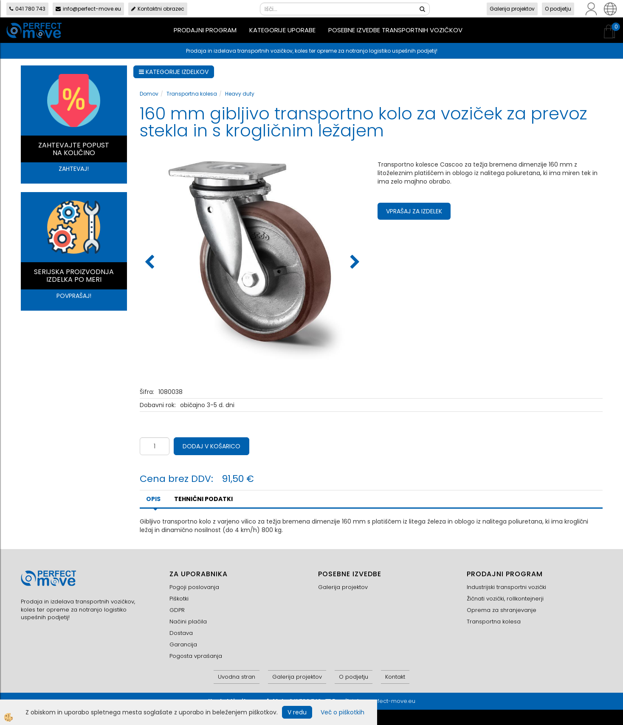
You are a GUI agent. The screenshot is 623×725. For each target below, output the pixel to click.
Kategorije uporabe (282, 29)
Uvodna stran (236, 677)
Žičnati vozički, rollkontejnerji (505, 599)
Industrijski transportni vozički (506, 587)
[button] (354, 263)
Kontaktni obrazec (157, 8)
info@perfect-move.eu (88, 8)
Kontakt (395, 677)
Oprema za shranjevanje (501, 610)
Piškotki (179, 599)
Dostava (181, 633)
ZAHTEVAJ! (74, 168)
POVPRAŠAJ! (73, 296)
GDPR (177, 610)
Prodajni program (205, 29)
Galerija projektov (512, 8)
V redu (297, 712)
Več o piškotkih (342, 712)
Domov (149, 93)
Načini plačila (188, 621)
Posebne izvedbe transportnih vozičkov (395, 29)
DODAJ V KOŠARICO (211, 446)
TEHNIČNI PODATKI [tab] (203, 499)
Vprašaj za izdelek (414, 211)
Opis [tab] (153, 499)
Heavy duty (239, 93)
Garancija (183, 644)
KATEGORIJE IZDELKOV (174, 72)
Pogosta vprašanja (195, 656)
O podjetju (558, 8)
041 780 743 (27, 8)
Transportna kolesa (191, 93)
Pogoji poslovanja (194, 587)
